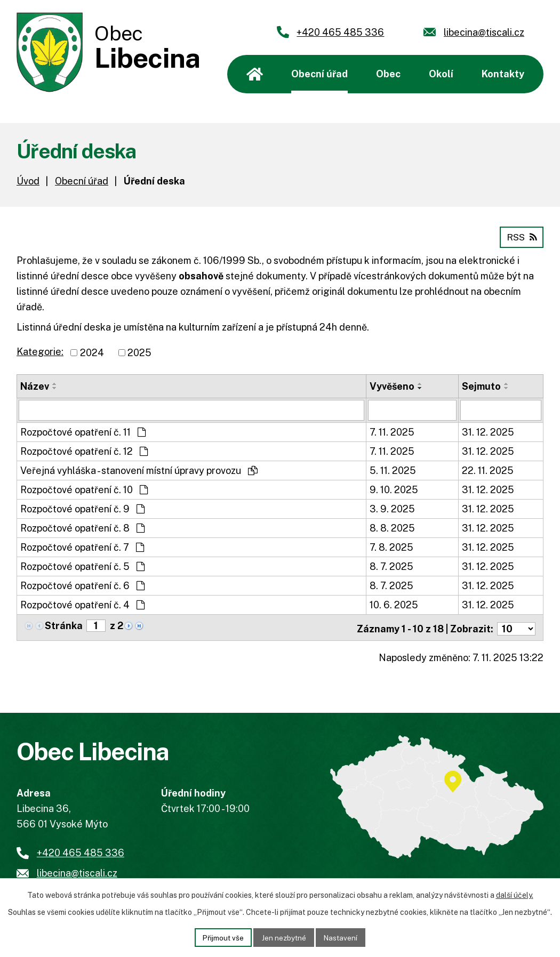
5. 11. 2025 (393, 469)
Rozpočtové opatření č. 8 (82, 527)
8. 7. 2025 (391, 565)
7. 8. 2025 (391, 546)
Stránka (64, 624)
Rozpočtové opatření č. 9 (82, 507)
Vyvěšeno (392, 385)
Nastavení (343, 936)
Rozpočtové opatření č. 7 (82, 546)
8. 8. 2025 (392, 527)
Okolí (441, 73)
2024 (92, 352)
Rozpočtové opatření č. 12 (84, 450)
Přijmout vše (221, 936)
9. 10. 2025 (394, 488)
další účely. (514, 894)
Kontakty (503, 73)
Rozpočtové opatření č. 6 (82, 584)
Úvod (254, 74)
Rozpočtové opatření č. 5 (82, 565)
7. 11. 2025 (392, 431)
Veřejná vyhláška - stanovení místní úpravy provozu (139, 469)
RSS (521, 236)
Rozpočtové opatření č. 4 (82, 603)
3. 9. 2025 (392, 507)
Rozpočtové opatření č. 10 (84, 488)
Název (34, 385)
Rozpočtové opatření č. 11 (83, 431)
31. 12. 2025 (488, 431)
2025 (139, 352)
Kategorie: (40, 351)
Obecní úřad (319, 73)
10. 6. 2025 (394, 603)
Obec (388, 73)
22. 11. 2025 (488, 469)
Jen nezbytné (284, 936)
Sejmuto (481, 385)
